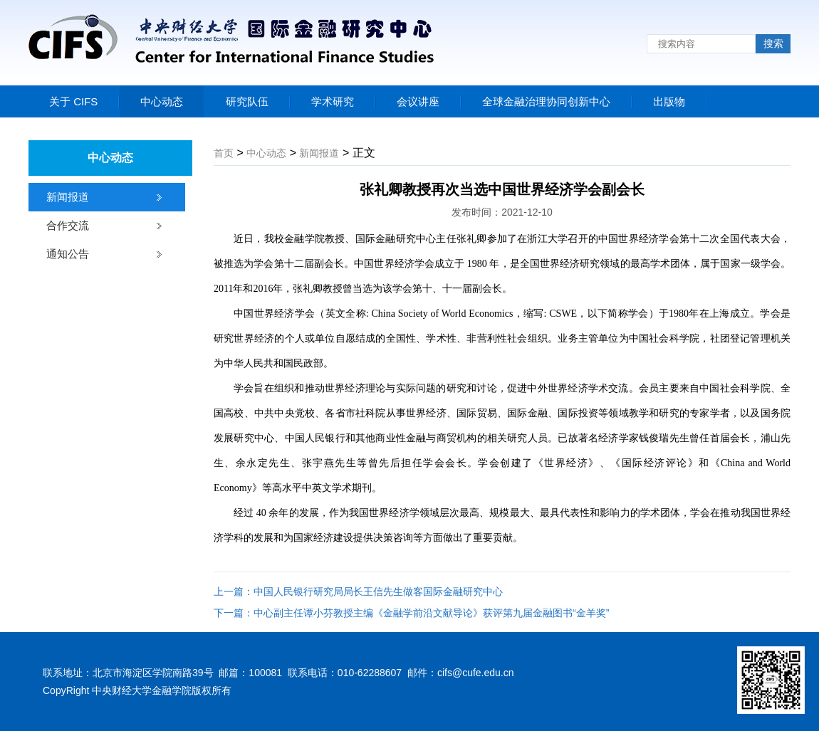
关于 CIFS (73, 101)
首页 (224, 153)
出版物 (669, 101)
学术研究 (332, 101)
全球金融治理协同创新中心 (546, 101)
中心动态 (161, 101)
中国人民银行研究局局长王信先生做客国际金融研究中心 (378, 591)
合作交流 (67, 225)
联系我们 (747, 124)
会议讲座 (418, 101)
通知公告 (67, 254)
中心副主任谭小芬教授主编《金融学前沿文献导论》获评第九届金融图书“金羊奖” (431, 613)
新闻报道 (67, 197)
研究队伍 (247, 101)
